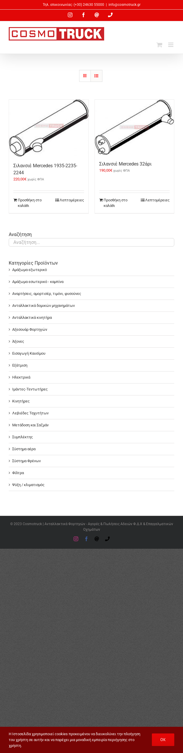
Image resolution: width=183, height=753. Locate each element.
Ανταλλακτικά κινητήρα (32, 317)
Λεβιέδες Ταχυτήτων (30, 413)
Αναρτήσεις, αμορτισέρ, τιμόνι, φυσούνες (46, 293)
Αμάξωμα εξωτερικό (29, 270)
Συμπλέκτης (22, 437)
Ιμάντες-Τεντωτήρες (30, 389)
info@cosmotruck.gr (125, 5)
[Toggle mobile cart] (159, 45)
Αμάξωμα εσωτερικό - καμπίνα (37, 281)
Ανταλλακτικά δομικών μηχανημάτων (43, 305)
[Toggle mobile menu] (171, 45)
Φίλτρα (18, 473)
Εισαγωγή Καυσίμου (28, 353)
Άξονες (18, 341)
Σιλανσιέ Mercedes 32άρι (125, 164)
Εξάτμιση (19, 365)
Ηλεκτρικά (21, 377)
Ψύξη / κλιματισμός (28, 485)
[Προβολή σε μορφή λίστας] (96, 76)
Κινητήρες (21, 401)
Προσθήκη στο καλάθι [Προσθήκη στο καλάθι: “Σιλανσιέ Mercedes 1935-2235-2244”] (30, 203)
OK (163, 739)
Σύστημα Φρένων (26, 461)
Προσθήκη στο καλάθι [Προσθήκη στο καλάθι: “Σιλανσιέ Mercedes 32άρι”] (115, 203)
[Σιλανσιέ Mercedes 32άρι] (134, 127)
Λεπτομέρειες (72, 200)
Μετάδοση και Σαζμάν (30, 425)
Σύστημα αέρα (23, 449)
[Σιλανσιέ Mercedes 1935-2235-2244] (48, 128)
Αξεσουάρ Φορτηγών (29, 329)
